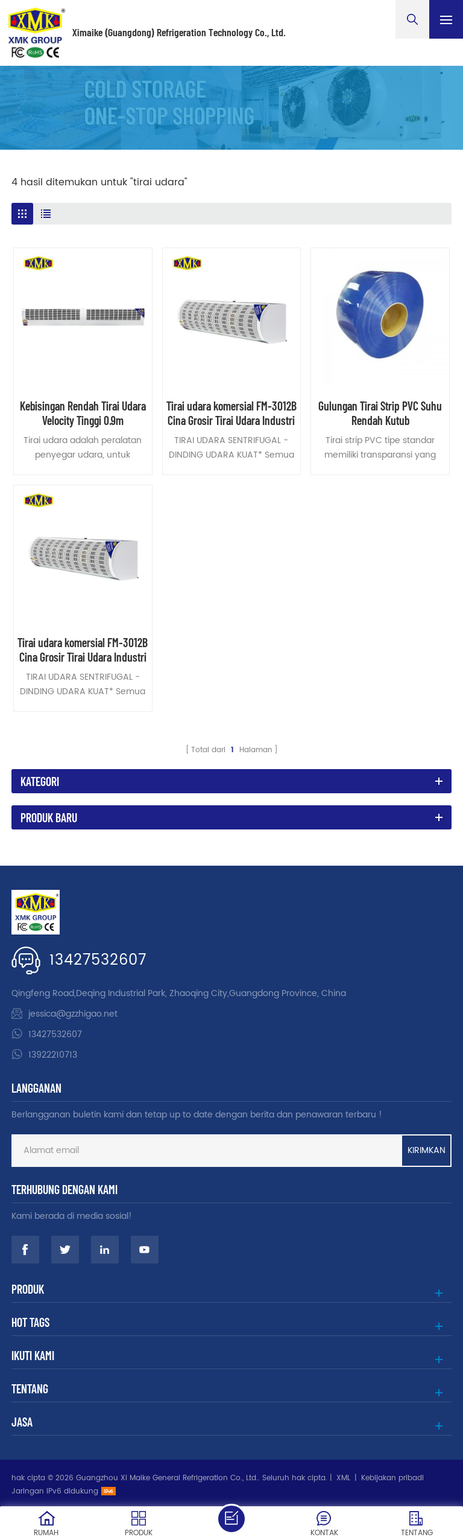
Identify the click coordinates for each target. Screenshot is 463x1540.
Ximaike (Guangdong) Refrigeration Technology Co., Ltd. (179, 33)
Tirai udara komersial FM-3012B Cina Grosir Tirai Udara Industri (231, 412)
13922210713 (52, 1055)
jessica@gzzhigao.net (73, 1014)
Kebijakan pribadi (392, 1478)
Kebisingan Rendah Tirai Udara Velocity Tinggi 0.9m (83, 412)
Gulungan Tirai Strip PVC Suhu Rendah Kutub (380, 412)
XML (343, 1478)
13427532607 (97, 960)
